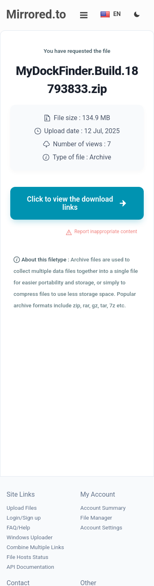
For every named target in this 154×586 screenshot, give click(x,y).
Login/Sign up (24, 518)
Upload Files (22, 508)
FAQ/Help (18, 528)
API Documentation (30, 567)
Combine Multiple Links (35, 547)
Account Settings (101, 528)
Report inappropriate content (105, 231)
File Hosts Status (27, 557)
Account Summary (103, 508)
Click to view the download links (77, 203)
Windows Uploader (30, 537)
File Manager (96, 518)
